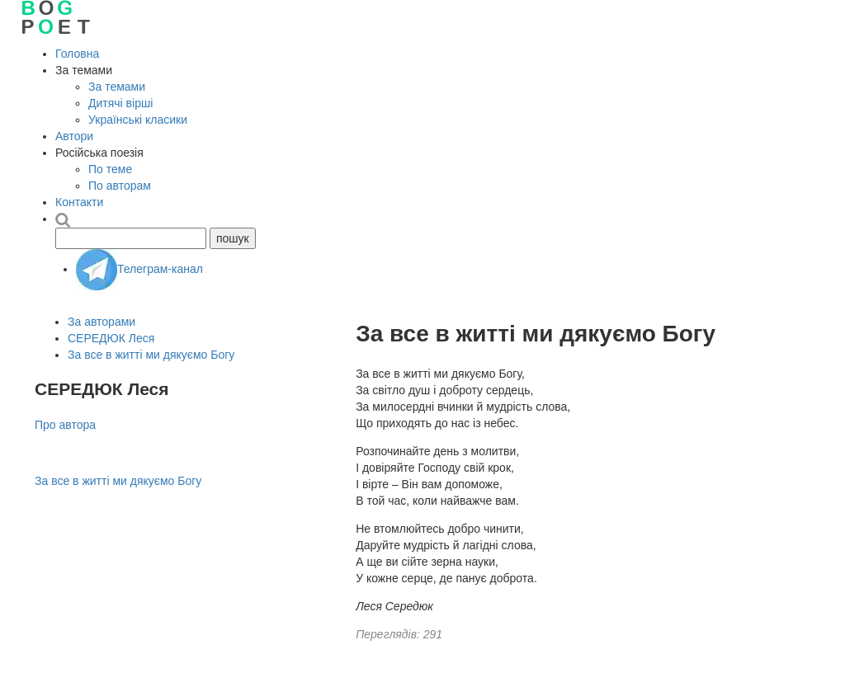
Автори (74, 136)
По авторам (119, 185)
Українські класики (137, 119)
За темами (116, 86)
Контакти (79, 202)
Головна (77, 53)
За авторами (101, 321)
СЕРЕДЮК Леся (111, 338)
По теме (110, 169)
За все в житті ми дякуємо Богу (151, 354)
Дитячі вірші (120, 103)
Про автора (65, 424)
